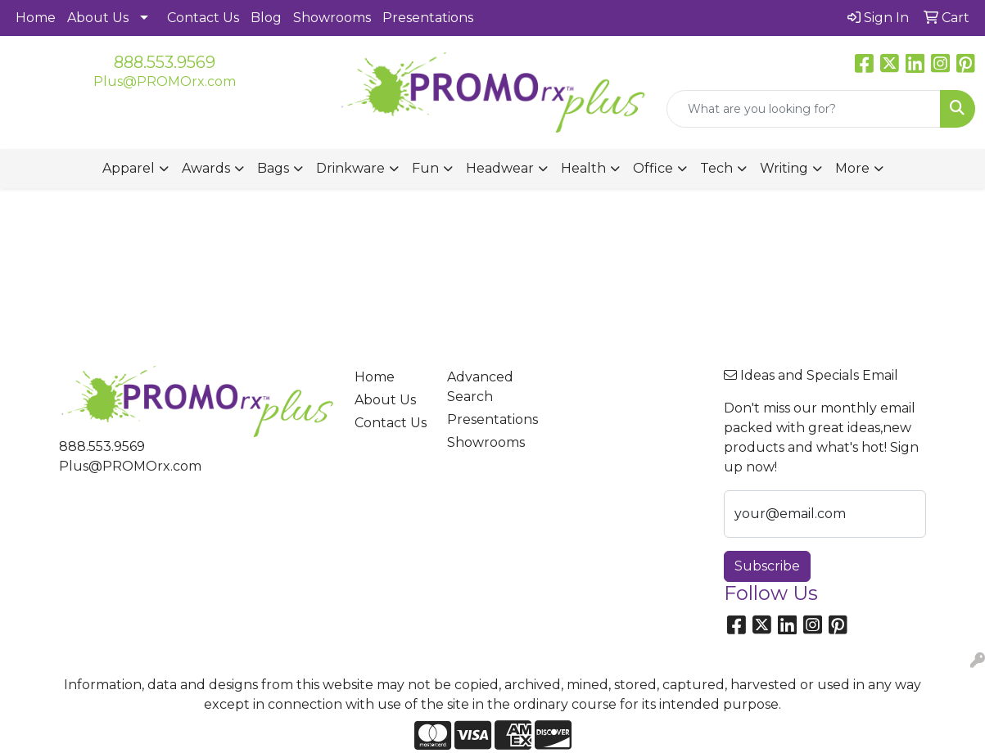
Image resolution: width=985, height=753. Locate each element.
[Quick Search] (803, 109)
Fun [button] (425, 168)
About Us (98, 17)
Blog (266, 17)
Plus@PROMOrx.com (164, 81)
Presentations (427, 17)
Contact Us (203, 17)
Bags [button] (273, 168)
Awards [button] (206, 168)
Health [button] (583, 168)
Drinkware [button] (350, 168)
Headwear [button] (500, 168)
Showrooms (332, 17)
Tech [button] (716, 168)
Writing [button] (784, 168)
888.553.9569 (164, 62)
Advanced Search (480, 386)
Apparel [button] (128, 168)
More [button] (852, 168)
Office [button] (653, 168)
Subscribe (767, 566)
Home (36, 17)
